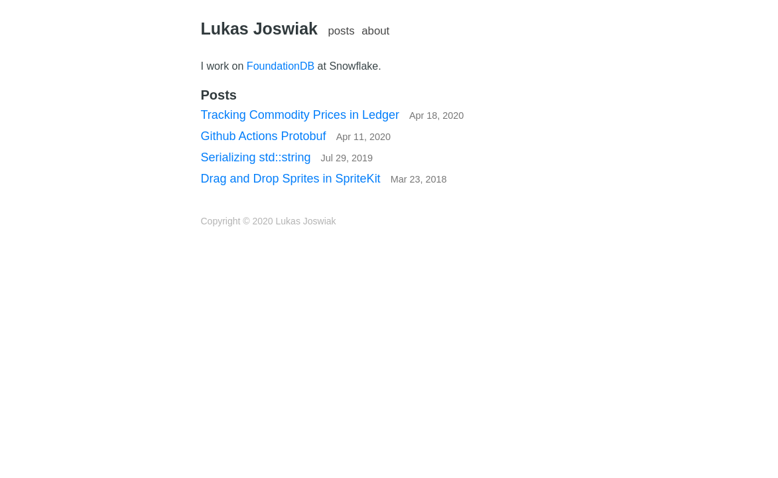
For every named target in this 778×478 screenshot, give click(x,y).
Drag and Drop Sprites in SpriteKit (324, 178)
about (375, 31)
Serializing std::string (287, 157)
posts (341, 31)
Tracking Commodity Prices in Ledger (332, 114)
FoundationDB (280, 66)
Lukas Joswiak (259, 28)
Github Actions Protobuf (296, 136)
